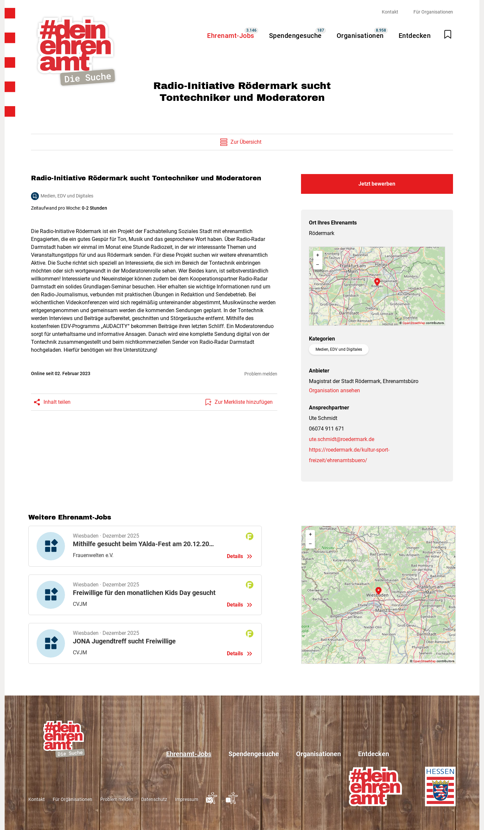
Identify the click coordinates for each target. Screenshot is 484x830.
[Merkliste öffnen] (447, 34)
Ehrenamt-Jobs (230, 36)
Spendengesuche (295, 36)
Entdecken (415, 36)
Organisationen (360, 36)
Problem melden (260, 373)
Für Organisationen (433, 12)
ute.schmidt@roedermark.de (341, 439)
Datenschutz (154, 799)
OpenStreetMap (414, 323)
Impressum (186, 799)
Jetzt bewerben (376, 184)
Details (145, 546)
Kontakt (390, 12)
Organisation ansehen (334, 390)
